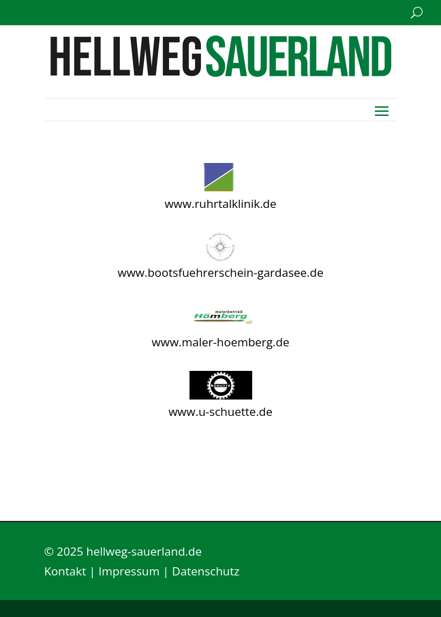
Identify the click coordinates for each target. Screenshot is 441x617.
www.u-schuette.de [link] (220, 411)
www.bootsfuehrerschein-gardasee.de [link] (220, 272)
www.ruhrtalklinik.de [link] (220, 203)
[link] (220, 72)
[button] (382, 110)
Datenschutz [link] (205, 571)
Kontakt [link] (65, 571)
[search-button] (417, 12)
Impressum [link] (128, 571)
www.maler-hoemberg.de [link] (221, 342)
